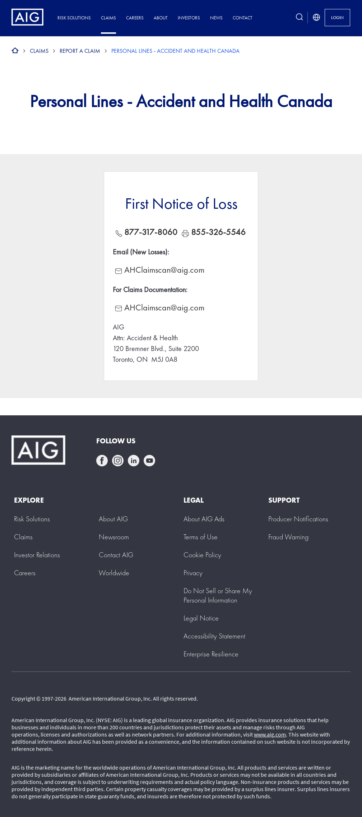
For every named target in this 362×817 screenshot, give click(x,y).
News (216, 18)
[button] (218, 595)
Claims (108, 18)
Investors (189, 18)
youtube (149, 460)
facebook (102, 460)
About (161, 18)
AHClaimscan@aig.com (164, 269)
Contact (242, 18)
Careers (135, 18)
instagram (118, 460)
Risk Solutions (74, 18)
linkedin (133, 460)
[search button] (299, 17)
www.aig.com (270, 734)
